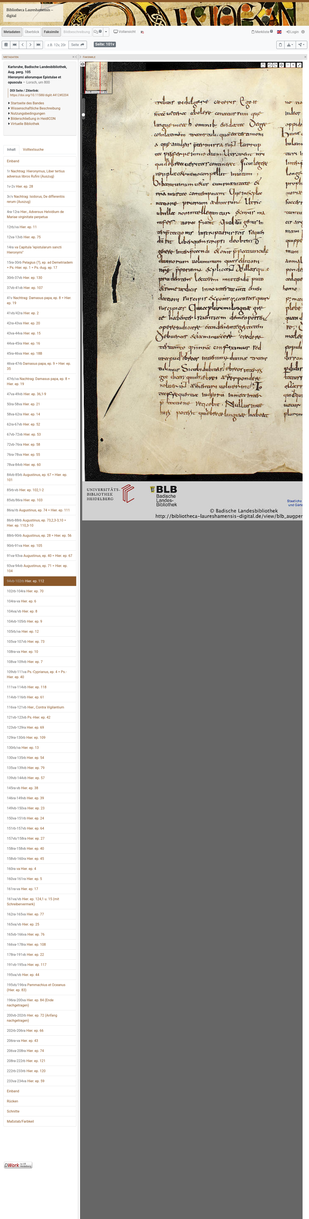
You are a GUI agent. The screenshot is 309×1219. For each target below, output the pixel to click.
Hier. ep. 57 (26, 778)
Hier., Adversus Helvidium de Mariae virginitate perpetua (35, 214)
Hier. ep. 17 (22, 889)
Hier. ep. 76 (26, 934)
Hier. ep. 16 (23, 343)
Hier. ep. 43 (22, 1041)
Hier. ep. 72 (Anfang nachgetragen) (32, 1018)
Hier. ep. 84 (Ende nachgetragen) (30, 1002)
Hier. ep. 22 (25, 955)
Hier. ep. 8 (22, 611)
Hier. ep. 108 (26, 944)
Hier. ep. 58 (23, 444)
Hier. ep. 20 (23, 323)
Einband (13, 161)
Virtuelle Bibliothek (25, 124)
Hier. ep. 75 (24, 237)
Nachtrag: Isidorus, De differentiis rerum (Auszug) (36, 199)
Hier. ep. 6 (21, 601)
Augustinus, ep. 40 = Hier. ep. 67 (39, 556)
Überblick (32, 32)
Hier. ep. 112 (25, 581)
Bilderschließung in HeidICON (33, 119)
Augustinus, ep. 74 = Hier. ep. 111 (38, 510)
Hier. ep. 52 (23, 424)
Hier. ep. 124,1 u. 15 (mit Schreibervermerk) (33, 901)
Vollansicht (125, 32)
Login (292, 32)
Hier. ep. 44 (23, 975)
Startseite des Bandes (27, 103)
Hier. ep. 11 (22, 227)
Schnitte (13, 1111)
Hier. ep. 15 (24, 333)
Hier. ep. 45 (25, 859)
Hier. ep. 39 (25, 798)
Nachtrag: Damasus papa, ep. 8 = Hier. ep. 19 (39, 300)
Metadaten (12, 32)
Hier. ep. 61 (25, 697)
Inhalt (11, 149)
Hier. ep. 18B (24, 353)
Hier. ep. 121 (26, 1061)
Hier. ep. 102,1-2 (25, 490)
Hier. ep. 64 (25, 828)
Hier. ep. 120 (26, 1071)
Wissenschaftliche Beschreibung (35, 108)
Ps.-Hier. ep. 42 (28, 717)
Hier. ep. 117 (27, 965)
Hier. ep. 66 (25, 1031)
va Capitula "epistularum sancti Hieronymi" (34, 249)
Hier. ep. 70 (25, 591)
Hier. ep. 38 (22, 788)
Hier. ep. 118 (27, 687)
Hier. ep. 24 (25, 818)
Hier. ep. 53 (24, 434)
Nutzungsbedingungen (28, 113)
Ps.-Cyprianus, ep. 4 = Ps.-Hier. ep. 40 (37, 674)
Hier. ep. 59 (25, 1081)
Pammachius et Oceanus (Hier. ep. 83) (36, 987)
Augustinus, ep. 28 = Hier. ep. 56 (39, 536)
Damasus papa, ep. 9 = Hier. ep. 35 (39, 366)
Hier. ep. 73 (26, 642)
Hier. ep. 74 (25, 1051)
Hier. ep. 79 (26, 768)
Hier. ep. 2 (23, 313)
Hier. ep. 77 (25, 914)
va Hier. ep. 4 (21, 869)
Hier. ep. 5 (24, 879)
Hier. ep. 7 (25, 662)
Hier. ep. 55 (23, 455)
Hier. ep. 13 (23, 748)
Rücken (12, 1101)
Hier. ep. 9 (24, 621)
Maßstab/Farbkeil (20, 1121)
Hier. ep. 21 (23, 404)
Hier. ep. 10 (22, 652)
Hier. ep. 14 (23, 414)
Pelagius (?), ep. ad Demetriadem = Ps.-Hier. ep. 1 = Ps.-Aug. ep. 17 (40, 265)
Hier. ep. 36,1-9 (26, 394)
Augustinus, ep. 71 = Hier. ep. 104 (37, 568)
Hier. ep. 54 (25, 758)
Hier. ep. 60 (24, 465)
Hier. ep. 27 (25, 838)
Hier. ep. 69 (25, 727)
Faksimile (51, 32)
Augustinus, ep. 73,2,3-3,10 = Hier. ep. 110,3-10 (36, 522)
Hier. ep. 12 (23, 631)
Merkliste (262, 32)
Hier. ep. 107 (25, 288)
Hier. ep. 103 (24, 500)
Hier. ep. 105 (24, 546)
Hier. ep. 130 (24, 278)
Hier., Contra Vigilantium (35, 707)
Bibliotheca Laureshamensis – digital (29, 13)
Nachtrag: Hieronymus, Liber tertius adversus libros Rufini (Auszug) (36, 173)
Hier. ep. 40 (25, 849)
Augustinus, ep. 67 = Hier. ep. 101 (37, 477)
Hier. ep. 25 (23, 924)
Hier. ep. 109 (26, 738)
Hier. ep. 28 (20, 186)
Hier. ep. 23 (26, 808)
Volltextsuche (33, 149)
